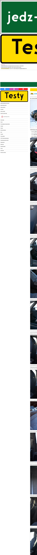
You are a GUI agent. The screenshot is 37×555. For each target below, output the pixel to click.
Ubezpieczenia (2, 142)
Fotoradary (2, 109)
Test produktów (3, 136)
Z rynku (1, 148)
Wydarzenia (2, 144)
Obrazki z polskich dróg (4, 113)
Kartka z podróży (3, 111)
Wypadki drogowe (3, 146)
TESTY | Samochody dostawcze (5, 138)
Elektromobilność (3, 107)
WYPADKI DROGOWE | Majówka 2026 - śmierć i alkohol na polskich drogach (11, 67)
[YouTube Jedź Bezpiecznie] (23, 89)
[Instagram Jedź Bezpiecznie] (14, 89)
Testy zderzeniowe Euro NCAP (4, 140)
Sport (1, 132)
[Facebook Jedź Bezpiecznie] (5, 89)
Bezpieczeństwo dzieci (3, 105)
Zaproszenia (2, 150)
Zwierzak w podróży (3, 152)
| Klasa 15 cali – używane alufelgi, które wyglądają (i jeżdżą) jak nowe (14, 68)
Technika (2, 134)
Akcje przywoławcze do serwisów (5, 103)
